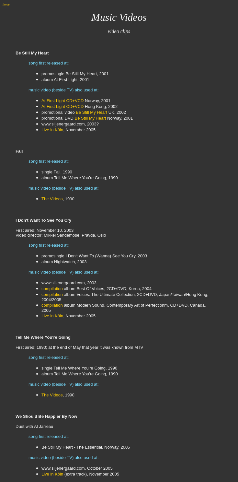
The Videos (52, 198)
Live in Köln (52, 129)
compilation (52, 288)
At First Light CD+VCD (62, 100)
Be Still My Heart (91, 112)
